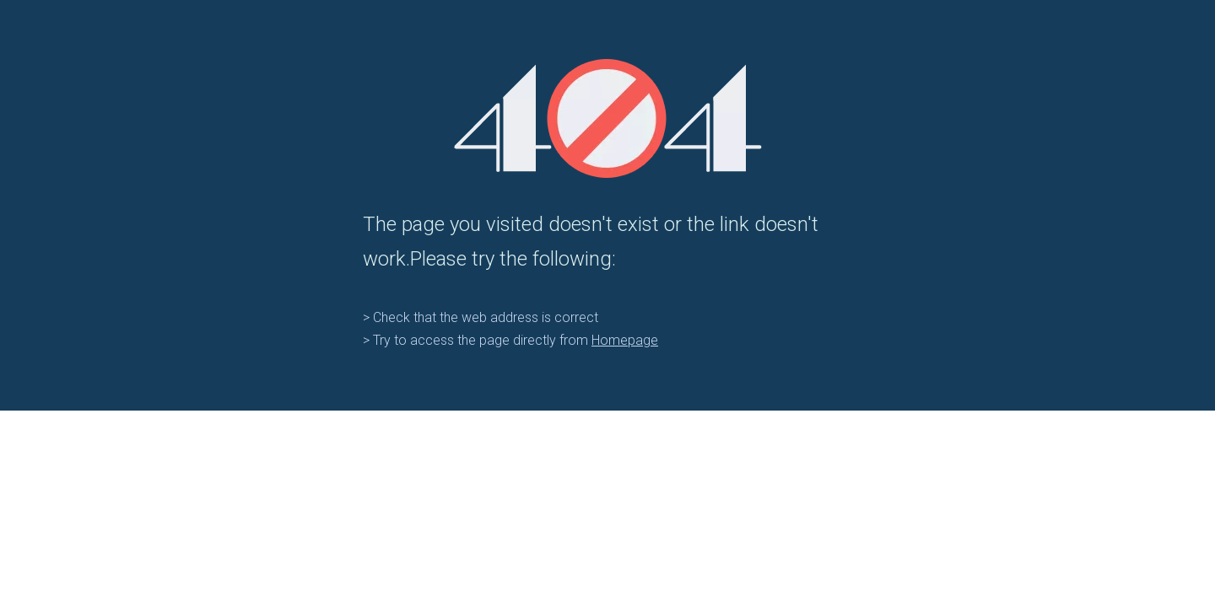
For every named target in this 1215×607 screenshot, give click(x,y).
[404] (608, 118)
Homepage (624, 340)
